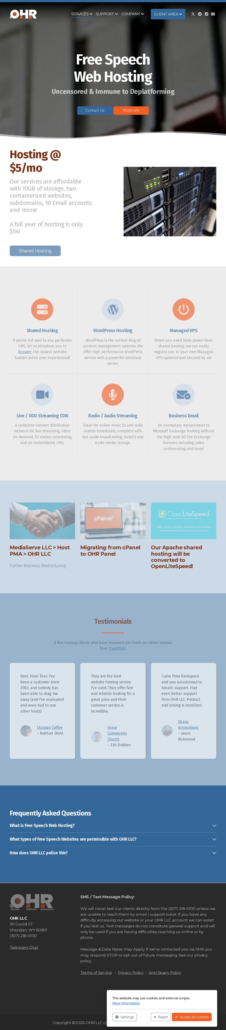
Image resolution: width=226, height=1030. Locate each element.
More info (131, 110)
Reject (112, 1017)
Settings (75, 1017)
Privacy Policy (130, 972)
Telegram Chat (24, 947)
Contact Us (94, 110)
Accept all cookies (143, 1017)
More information (77, 1003)
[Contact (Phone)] (206, 14)
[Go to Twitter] (193, 14)
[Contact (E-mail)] (213, 14)
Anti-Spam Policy (165, 972)
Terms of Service (96, 972)
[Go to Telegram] (199, 14)
